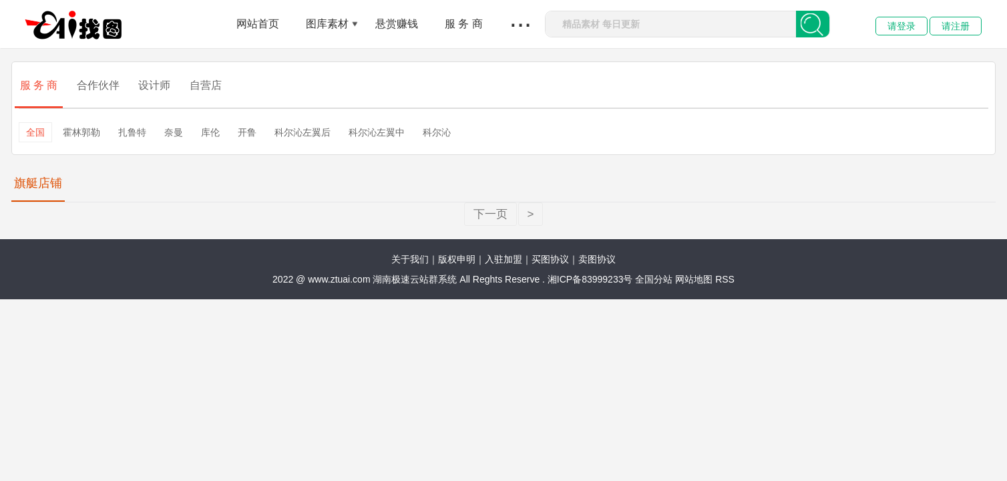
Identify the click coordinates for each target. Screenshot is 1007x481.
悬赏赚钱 (396, 23)
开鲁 (247, 132)
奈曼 (173, 132)
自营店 (206, 85)
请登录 (901, 26)
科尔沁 (437, 132)
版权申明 (456, 259)
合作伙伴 (98, 85)
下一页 (490, 214)
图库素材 (327, 23)
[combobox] (671, 24)
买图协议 (550, 259)
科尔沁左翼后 (302, 132)
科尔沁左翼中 (377, 132)
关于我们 (410, 259)
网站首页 (257, 23)
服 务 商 (464, 23)
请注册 (956, 26)
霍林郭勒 (81, 132)
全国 (35, 132)
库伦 (210, 132)
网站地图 (694, 279)
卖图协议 (597, 259)
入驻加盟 (503, 259)
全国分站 (653, 279)
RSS (725, 279)
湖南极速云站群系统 (416, 279)
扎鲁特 (132, 132)
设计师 (154, 85)
